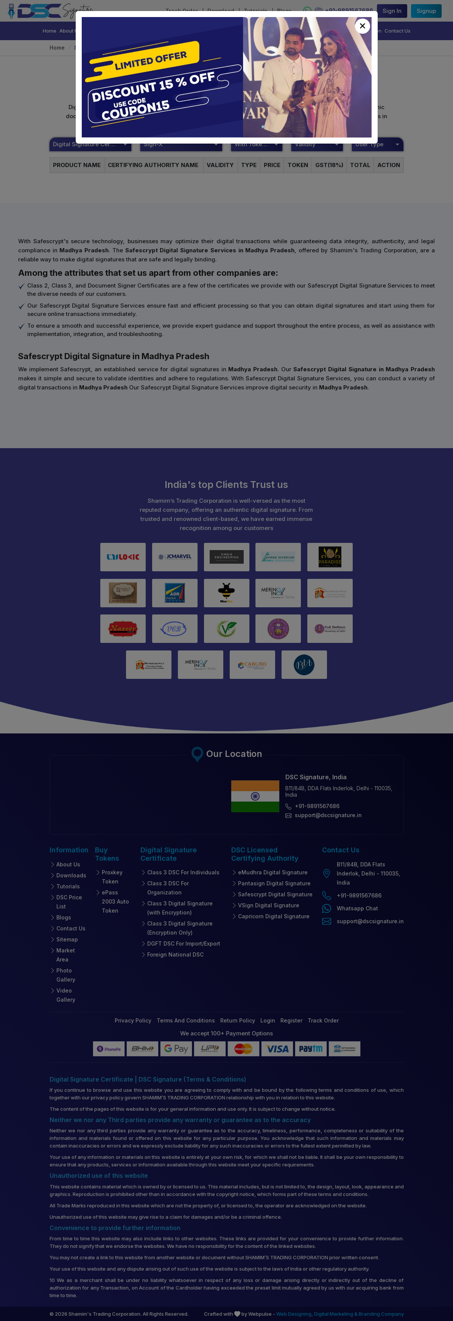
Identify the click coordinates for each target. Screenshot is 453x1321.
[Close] (362, 26)
